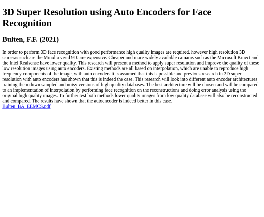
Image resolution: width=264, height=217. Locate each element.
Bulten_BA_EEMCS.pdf (26, 106)
